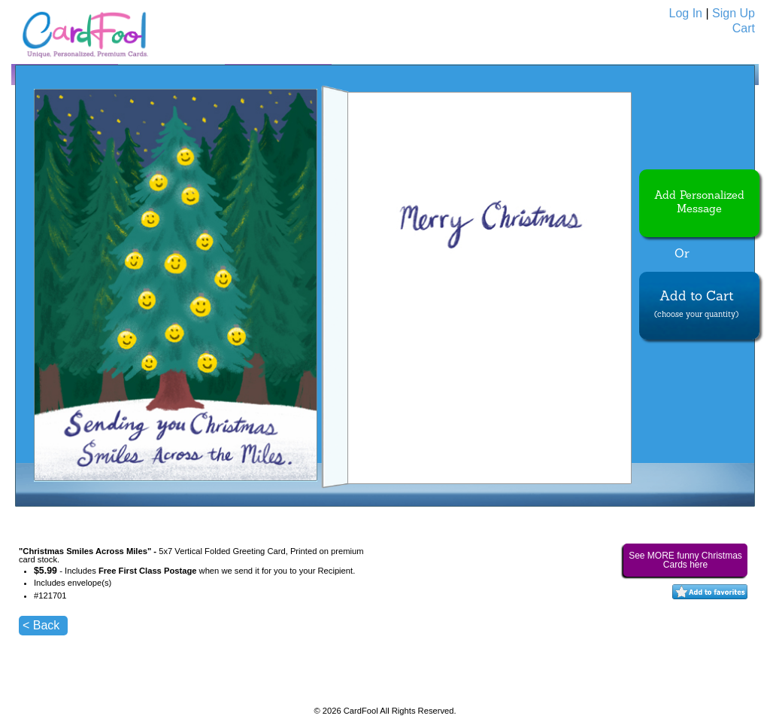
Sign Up (733, 13)
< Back (41, 625)
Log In (685, 13)
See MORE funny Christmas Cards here (685, 560)
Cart (743, 28)
